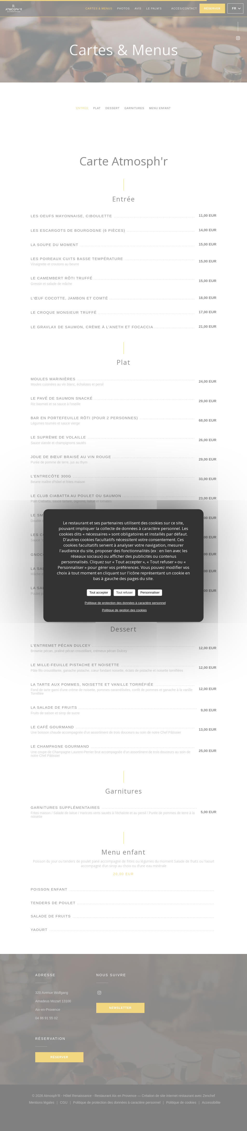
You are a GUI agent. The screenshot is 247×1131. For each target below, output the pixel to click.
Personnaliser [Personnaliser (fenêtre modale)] (150, 592)
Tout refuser (124, 592)
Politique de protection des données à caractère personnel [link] (125, 603)
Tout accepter (98, 592)
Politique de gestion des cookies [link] (124, 610)
